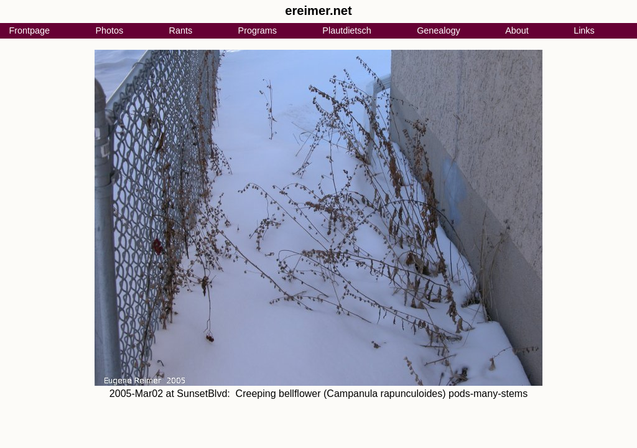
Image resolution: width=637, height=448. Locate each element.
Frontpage (29, 30)
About (517, 30)
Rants (181, 30)
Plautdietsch (346, 30)
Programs (257, 30)
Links (584, 30)
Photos (109, 30)
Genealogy (438, 30)
